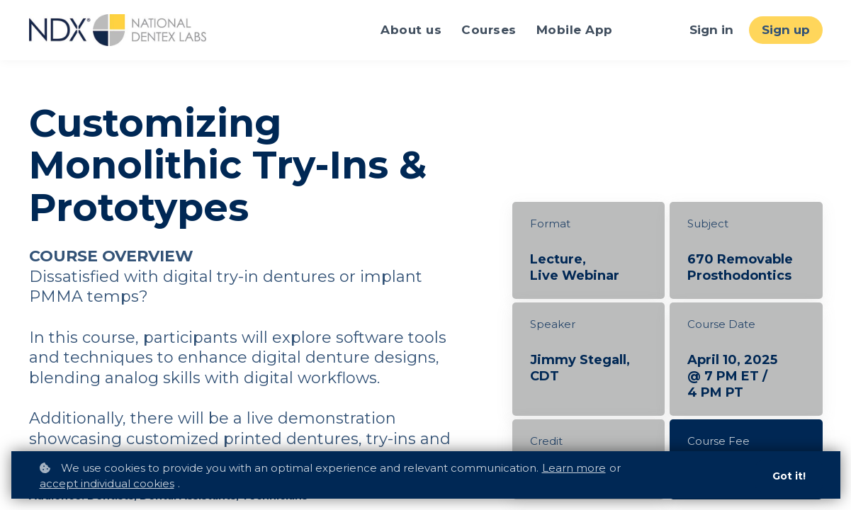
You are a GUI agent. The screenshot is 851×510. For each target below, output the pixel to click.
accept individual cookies (107, 483)
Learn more (574, 468)
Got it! (789, 476)
